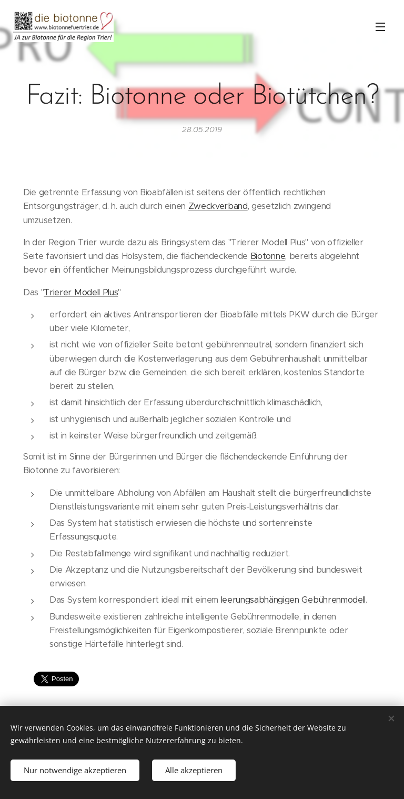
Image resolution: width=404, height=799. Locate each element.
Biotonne (267, 256)
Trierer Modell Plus (81, 292)
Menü (380, 26)
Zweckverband (218, 206)
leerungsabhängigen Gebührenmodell (293, 599)
